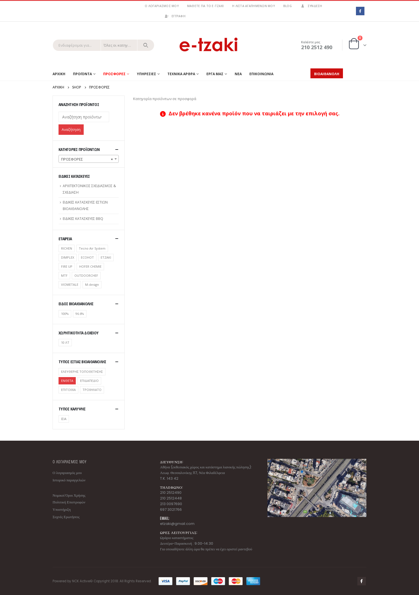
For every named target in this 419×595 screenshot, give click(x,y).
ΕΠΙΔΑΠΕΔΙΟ (89, 380)
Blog (287, 6)
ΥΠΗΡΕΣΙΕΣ (146, 74)
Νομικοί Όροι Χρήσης (69, 495)
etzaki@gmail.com (177, 523)
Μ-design (92, 284)
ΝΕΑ (238, 74)
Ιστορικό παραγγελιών (69, 480)
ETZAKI (106, 257)
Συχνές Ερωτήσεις (66, 517)
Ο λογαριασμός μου (161, 6)
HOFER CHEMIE (90, 266)
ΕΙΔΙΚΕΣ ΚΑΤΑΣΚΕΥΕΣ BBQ (83, 218)
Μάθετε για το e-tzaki (205, 6)
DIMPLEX (67, 257)
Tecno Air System (92, 248)
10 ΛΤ (65, 342)
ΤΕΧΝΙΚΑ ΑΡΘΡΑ (181, 74)
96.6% (79, 313)
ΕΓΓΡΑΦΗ (174, 16)
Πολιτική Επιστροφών (69, 502)
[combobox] (89, 159)
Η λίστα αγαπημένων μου (253, 6)
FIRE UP (66, 266)
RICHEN (66, 248)
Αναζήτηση (71, 129)
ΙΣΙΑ (63, 419)
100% (65, 313)
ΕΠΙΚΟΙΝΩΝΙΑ (261, 74)
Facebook (361, 581)
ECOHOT (87, 257)
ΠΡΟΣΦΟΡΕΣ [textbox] (87, 159)
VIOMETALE (69, 284)
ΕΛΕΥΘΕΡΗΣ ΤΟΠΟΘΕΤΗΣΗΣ (82, 371)
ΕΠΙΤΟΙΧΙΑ (68, 390)
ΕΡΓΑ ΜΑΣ (214, 74)
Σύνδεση (311, 6)
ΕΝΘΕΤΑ (67, 380)
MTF (64, 275)
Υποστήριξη (62, 509)
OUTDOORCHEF (86, 275)
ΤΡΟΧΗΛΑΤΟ (92, 390)
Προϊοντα (82, 74)
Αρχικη (59, 74)
